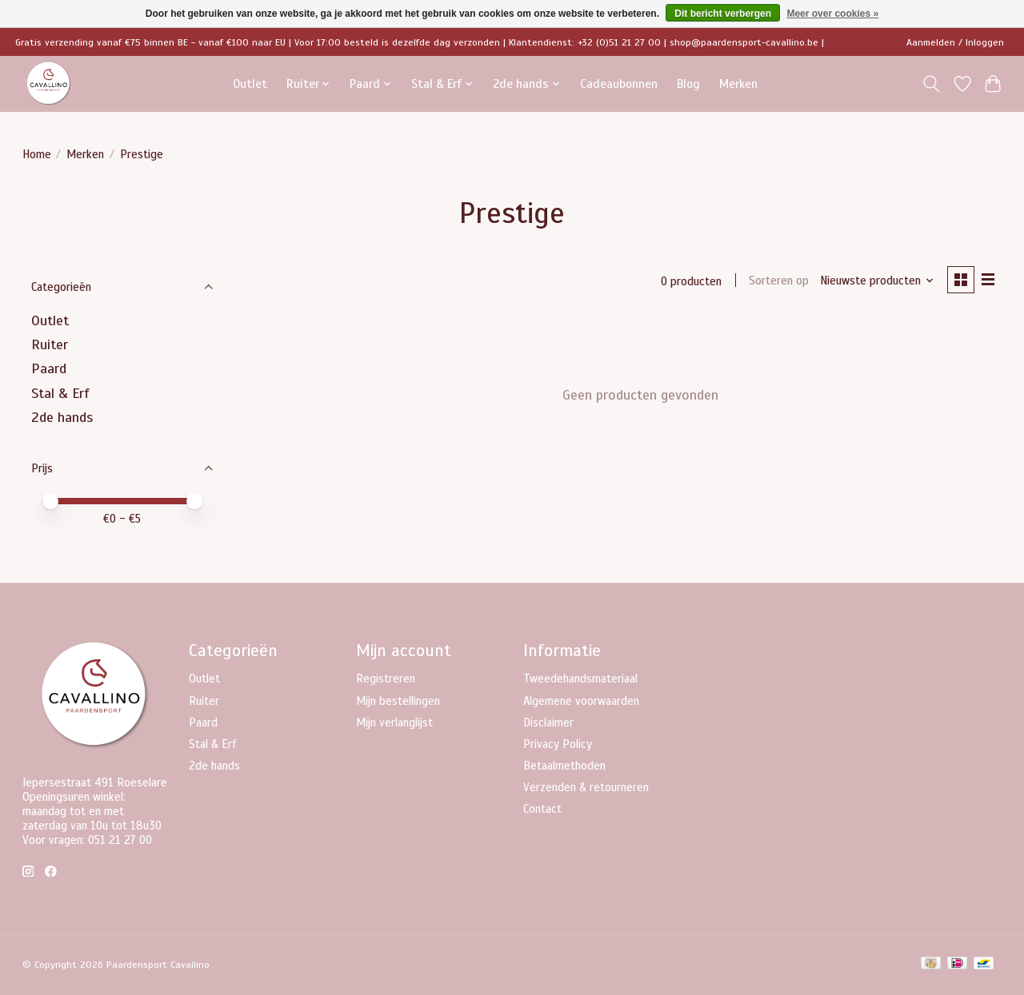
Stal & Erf (60, 393)
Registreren (385, 678)
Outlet (250, 83)
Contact (542, 809)
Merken (738, 83)
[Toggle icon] (930, 84)
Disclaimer (548, 722)
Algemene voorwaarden (581, 701)
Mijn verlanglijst (394, 722)
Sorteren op (779, 281)
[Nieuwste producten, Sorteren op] (876, 281)
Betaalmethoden (564, 765)
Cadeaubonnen (619, 83)
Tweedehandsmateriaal (580, 678)
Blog (688, 83)
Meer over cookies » (832, 13)
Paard (48, 368)
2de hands (62, 417)
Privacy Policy (557, 744)
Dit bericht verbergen (722, 13)
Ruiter (49, 344)
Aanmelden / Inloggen (955, 42)
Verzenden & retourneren (586, 787)
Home (36, 154)
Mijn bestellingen (398, 701)
